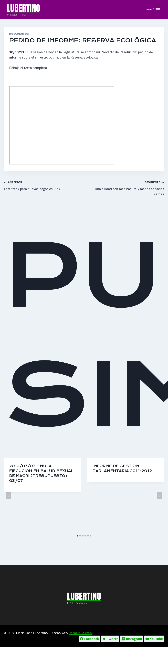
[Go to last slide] (8, 495)
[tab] (77, 535)
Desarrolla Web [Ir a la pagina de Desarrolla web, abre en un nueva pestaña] (80, 633)
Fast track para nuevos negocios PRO (42, 185)
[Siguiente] (159, 495)
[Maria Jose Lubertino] (24, 9)
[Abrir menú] (152, 9)
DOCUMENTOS (19, 34)
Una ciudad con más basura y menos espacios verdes (125, 187)
